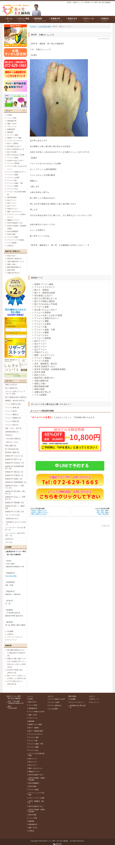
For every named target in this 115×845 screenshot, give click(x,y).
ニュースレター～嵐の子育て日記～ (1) (15, 534)
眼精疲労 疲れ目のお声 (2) (14, 400)
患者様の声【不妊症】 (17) (14, 463)
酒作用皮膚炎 (12, 197)
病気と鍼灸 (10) (10, 445)
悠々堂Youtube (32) (12, 449)
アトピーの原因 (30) (12, 421)
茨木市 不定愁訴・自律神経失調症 (50, 369)
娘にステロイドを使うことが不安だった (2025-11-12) (16, 677)
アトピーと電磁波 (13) (13, 418)
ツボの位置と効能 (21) (13, 439)
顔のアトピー (40, 341)
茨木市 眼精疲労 (12, 231)
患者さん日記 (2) (11, 384)
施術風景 (10, 132)
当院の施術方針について (15, 261)
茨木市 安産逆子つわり (44, 366)
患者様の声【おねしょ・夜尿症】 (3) (15, 498)
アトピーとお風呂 (42, 324)
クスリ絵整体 (40, 395)
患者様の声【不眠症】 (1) (14, 475)
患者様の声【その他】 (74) (14, 511)
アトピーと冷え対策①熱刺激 (16, 193)
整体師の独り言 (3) (12, 518)
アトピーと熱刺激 (42, 338)
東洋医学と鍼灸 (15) (12, 452)
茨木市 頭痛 (39, 372)
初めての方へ (40, 375)
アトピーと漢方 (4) (11, 425)
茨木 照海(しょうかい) (39, 514)
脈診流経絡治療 (41, 386)
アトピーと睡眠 (41, 332)
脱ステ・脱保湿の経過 (44, 293)
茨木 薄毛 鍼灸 (102, 510)
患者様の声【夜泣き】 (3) (14, 472)
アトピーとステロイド (44, 287)
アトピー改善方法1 (55, 705)
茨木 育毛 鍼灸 (102, 512)
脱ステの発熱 (12, 152)
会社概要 (10, 631)
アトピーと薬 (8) (11, 411)
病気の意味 (39, 389)
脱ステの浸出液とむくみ (45, 298)
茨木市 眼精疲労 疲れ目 (36, 802)
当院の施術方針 (41, 381)
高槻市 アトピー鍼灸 (43, 284)
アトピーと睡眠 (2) (11, 414)
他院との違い (40, 383)
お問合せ (10, 246)
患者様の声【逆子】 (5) (13, 459)
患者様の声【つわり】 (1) (14, 456)
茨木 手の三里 (103, 514)
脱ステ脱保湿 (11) (11, 388)
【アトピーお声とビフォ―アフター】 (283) (15, 393)
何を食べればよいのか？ (15, 160)
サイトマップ (12, 640)
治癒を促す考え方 (42, 392)
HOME (9, 115)
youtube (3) (9, 539)
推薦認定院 (11, 129)
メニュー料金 (12, 118)
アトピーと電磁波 (42, 358)
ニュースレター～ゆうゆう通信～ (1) (15, 529)
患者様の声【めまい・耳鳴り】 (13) (14, 487)
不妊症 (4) (8, 435)
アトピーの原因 (41, 361)
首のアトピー (40, 344)
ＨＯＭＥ (33, 26)
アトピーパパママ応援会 (15, 240)
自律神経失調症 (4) (11, 432)
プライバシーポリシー (15, 637)
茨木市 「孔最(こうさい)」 (40, 512)
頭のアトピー (40, 347)
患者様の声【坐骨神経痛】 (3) (15, 482)
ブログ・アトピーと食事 (36, 798)
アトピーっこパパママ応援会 (36, 793)
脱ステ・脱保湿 (41, 290)
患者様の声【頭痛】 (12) (13, 479)
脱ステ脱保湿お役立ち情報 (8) (15, 397)
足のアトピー (40, 349)
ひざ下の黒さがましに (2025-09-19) (15, 682)
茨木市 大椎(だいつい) (39, 510)
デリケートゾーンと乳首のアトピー (16, 216)
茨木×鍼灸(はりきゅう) (15, 309)
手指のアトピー (41, 352)
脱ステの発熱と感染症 (44, 301)
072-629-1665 (11, 576)
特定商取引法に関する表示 (77, 706)
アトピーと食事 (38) (12, 407)
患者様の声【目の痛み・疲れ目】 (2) (15, 492)
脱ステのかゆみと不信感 (45, 304)
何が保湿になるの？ (43, 295)
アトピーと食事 (41, 307)
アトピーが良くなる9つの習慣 (48, 315)
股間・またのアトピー (44, 355)
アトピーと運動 (41, 321)
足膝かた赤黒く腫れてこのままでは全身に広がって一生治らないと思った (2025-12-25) (16, 663)
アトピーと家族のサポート (46, 318)
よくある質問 (53, 708)
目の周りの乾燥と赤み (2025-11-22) (15, 671)
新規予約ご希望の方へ (44, 378)
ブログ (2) (8, 542)
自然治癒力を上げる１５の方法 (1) (16, 523)
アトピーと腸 (40, 327)
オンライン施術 (12, 135)
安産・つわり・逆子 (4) (13, 428)
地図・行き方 (12, 124)
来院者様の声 (12, 121)
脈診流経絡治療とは (14, 267)
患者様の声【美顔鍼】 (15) (14, 502)
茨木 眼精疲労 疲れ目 (45, 364)
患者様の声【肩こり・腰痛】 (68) (15, 507)
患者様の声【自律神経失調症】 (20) (14, 467)
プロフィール (12, 126)
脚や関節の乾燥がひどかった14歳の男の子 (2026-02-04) (16, 653)
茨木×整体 (15, 312)
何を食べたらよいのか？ (45, 310)
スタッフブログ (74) (12, 515)
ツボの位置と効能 (44, 26)
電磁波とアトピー (13, 220)
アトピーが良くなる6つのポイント (17, 167)
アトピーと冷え (41, 335)
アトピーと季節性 (42, 312)
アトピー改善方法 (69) (13, 404)
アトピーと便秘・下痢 (44, 330)
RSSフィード (95, 699)
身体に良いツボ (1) (12, 442)
